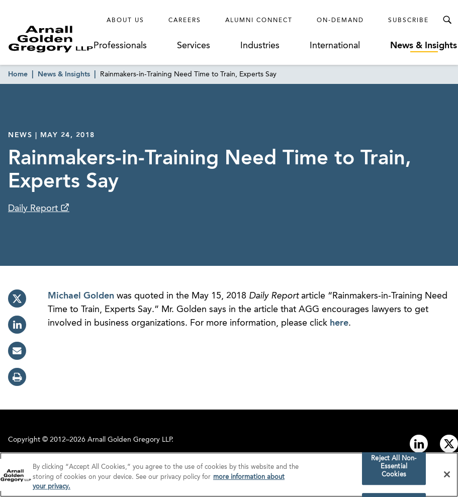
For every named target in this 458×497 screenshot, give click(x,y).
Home (18, 74)
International (335, 45)
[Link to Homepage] (51, 39)
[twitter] (17, 298)
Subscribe (408, 21)
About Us (125, 21)
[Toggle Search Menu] (447, 20)
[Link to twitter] (449, 444)
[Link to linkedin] (419, 444)
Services (193, 45)
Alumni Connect (259, 21)
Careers (184, 21)
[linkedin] (17, 325)
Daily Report (34, 208)
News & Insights (423, 45)
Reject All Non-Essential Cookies (393, 469)
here (339, 323)
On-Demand (340, 21)
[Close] (447, 476)
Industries (260, 45)
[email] (17, 351)
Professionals (120, 45)
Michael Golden (81, 296)
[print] (17, 377)
